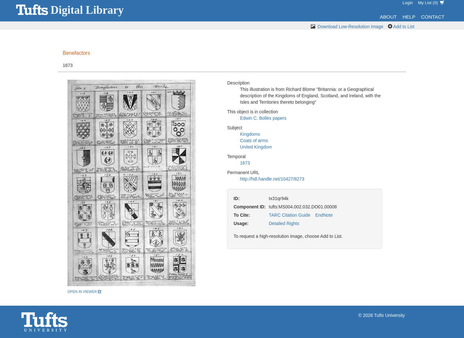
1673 (245, 162)
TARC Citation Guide (289, 215)
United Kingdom (256, 146)
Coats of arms (254, 140)
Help (409, 17)
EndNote (323, 215)
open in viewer (84, 292)
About (388, 17)
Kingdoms (250, 134)
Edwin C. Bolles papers (263, 118)
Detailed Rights (284, 223)
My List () (431, 2)
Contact (432, 17)
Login (408, 2)
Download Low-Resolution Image (350, 26)
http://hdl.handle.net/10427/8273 (272, 178)
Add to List (403, 26)
